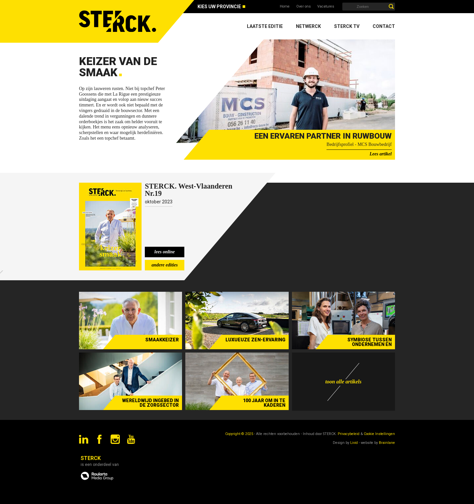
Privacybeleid (348, 434)
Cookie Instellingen (379, 434)
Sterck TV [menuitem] (346, 26)
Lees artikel (381, 153)
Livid (354, 443)
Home (285, 6)
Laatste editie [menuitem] (265, 26)
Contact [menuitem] (384, 26)
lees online (164, 251)
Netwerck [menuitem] (308, 26)
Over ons (303, 6)
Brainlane (387, 443)
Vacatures (325, 6)
